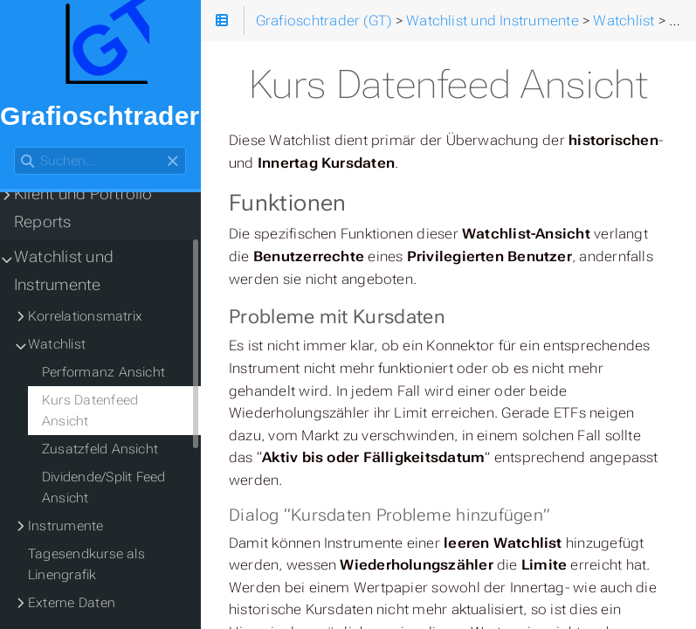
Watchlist (57, 344)
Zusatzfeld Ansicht (100, 449)
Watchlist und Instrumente (64, 271)
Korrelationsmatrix (85, 316)
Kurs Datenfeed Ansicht (90, 410)
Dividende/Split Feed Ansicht (104, 487)
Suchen (15, 147)
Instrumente (66, 526)
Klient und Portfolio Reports (83, 208)
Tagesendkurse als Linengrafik (86, 564)
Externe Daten (71, 603)
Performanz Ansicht (103, 372)
